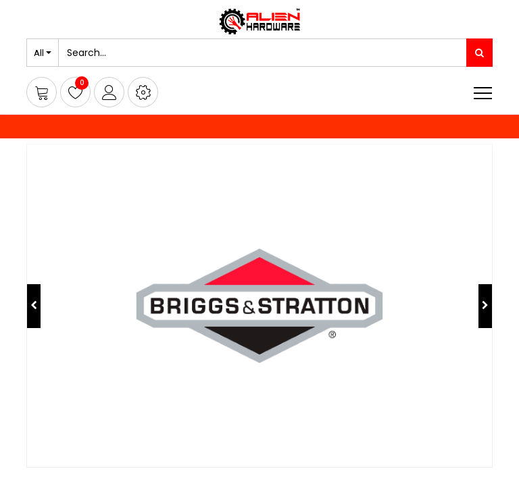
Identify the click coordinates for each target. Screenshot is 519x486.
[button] (143, 92)
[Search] (479, 52)
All (39, 52)
